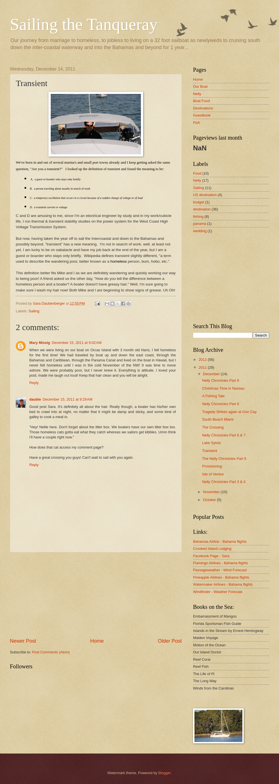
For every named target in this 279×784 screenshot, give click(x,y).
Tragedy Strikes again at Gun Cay (229, 412)
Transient (209, 451)
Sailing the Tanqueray (84, 24)
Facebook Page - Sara (211, 556)
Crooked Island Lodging (212, 548)
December (212, 374)
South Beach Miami (218, 419)
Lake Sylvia (211, 443)
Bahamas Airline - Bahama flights (220, 541)
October (210, 500)
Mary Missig (39, 343)
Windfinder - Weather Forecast (217, 592)
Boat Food (201, 101)
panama (199, 223)
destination (202, 209)
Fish (196, 122)
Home (97, 641)
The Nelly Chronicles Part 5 (224, 458)
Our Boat (200, 86)
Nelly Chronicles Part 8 (220, 404)
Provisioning (212, 466)
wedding (200, 231)
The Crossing (213, 427)
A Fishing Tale (213, 396)
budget (198, 202)
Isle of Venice (213, 474)
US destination (205, 195)
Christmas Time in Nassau (223, 388)
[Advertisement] (96, 595)
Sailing (33, 311)
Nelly (197, 94)
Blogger (164, 773)
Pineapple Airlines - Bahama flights (221, 577)
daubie (35, 399)
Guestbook (202, 115)
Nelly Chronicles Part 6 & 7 (223, 435)
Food (197, 173)
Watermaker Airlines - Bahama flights (223, 584)
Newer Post (23, 641)
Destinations (203, 108)
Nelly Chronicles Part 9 (220, 380)
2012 (203, 359)
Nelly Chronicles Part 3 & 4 (223, 482)
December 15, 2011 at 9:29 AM (67, 399)
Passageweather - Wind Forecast (220, 570)
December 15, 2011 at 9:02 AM (76, 343)
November (212, 492)
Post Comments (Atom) (51, 652)
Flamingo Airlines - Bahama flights (220, 563)
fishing (198, 216)
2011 (203, 367)
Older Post (170, 641)
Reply (34, 383)
